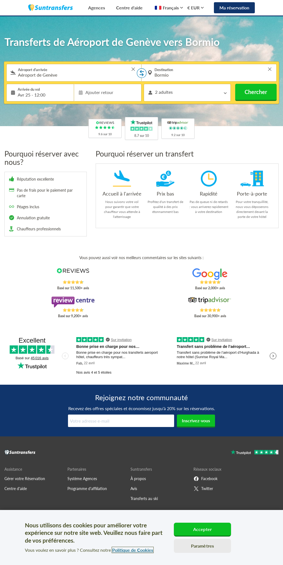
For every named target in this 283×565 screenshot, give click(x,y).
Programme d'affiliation (87, 488)
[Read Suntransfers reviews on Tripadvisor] (210, 302)
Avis (133, 488)
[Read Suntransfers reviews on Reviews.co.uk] (73, 274)
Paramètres (202, 545)
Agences (96, 7)
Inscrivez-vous (196, 420)
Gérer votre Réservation (24, 478)
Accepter (202, 529)
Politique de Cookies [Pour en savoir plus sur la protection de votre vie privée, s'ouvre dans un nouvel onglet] (132, 550)
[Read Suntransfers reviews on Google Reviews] (210, 274)
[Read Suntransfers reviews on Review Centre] (73, 302)
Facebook (205, 478)
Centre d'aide (129, 7)
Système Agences (82, 478)
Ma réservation (234, 7)
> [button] (133, 69)
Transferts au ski (144, 498)
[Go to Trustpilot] (255, 453)
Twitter (203, 488)
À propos (138, 478)
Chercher (256, 91)
